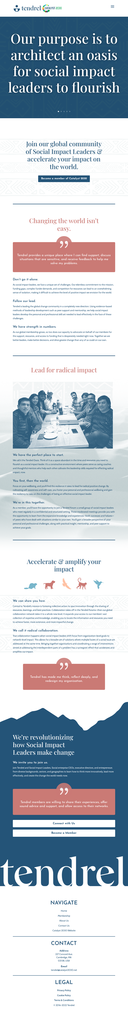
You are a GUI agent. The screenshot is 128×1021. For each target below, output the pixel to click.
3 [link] (64, 111)
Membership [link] (64, 915)
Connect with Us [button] (64, 823)
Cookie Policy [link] (64, 995)
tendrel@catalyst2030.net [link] (64, 969)
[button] (112, 8)
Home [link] (64, 910)
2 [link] (61, 111)
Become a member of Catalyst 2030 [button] (64, 178)
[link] (38, 8)
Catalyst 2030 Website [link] (64, 930)
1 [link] (58, 111)
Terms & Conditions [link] (64, 1000)
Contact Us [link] (64, 925)
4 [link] (67, 111)
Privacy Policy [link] (64, 990)
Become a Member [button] (63, 833)
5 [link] (69, 111)
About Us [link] (64, 920)
